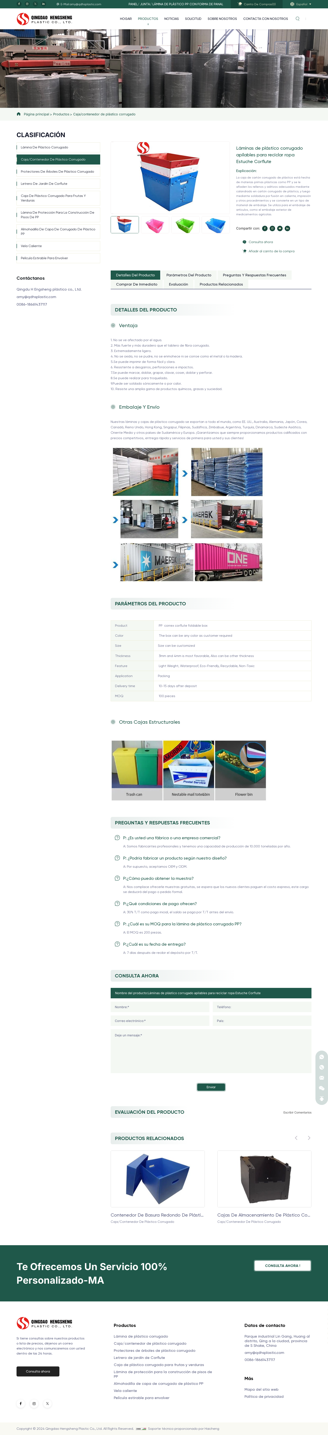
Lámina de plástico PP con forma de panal (187, 4)
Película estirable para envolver (44, 258)
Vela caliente (31, 246)
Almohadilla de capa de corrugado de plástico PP (58, 231)
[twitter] (35, 3)
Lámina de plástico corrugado (44, 147)
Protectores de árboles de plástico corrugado (57, 171)
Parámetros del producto (189, 275)
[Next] (112, 213)
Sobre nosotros (222, 19)
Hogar (126, 19)
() (260, 4)
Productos (148, 19)
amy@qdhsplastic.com (36, 297)
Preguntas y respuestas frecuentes (254, 275)
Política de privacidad (264, 1396)
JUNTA (145, 4)
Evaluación (178, 284)
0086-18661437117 (32, 304)
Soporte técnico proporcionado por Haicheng (183, 1429)
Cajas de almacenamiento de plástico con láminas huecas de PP (264, 1215)
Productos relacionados (221, 284)
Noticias (171, 19)
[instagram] (27, 3)
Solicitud (193, 19)
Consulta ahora (261, 242)
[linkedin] (43, 3)
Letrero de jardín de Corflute (44, 184)
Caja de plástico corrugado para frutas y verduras (53, 198)
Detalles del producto (135, 275)
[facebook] (19, 3)
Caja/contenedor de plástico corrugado (104, 114)
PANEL (133, 4)
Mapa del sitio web (261, 1389)
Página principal (36, 114)
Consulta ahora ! (282, 1265)
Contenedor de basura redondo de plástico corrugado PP (158, 1215)
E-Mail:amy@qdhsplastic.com (81, 4)
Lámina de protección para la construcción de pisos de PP (57, 214)
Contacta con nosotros (265, 19)
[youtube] (280, 228)
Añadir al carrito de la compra (272, 251)
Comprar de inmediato (136, 284)
